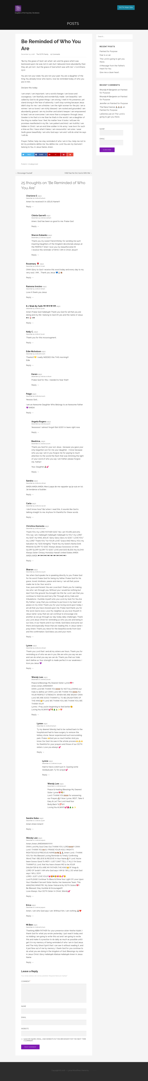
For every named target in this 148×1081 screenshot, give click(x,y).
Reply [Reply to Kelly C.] (28, 343)
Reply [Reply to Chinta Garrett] (34, 226)
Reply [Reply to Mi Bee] (28, 962)
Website (25, 1029)
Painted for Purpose (108, 51)
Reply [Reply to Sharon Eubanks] (34, 255)
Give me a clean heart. (109, 72)
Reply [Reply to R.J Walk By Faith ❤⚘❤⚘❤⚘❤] (28, 323)
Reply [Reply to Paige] (28, 413)
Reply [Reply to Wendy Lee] (34, 715)
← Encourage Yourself (23, 173)
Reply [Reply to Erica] (28, 916)
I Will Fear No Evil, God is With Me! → (78, 173)
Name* (111, 132)
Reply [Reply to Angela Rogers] (34, 432)
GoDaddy (93, 1070)
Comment (26, 981)
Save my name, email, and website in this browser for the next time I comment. (55, 1040)
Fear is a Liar (105, 55)
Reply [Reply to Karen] (34, 385)
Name (23, 1006)
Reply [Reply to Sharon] (28, 637)
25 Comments (55, 54)
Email (23, 1017)
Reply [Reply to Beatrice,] (34, 472)
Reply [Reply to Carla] (28, 517)
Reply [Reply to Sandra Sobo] (28, 829)
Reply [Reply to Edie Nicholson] (28, 365)
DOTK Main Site (126, 7)
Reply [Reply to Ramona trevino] (28, 297)
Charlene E (31, 196)
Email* (111, 141)
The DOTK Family (42, 54)
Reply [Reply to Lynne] (28, 668)
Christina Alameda (35, 526)
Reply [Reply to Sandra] (28, 494)
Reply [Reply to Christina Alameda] (28, 561)
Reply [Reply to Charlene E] (28, 206)
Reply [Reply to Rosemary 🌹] (28, 277)
